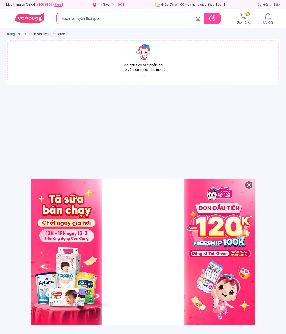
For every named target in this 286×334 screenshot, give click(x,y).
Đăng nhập (268, 4)
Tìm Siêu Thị (111, 4)
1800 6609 (44, 4)
